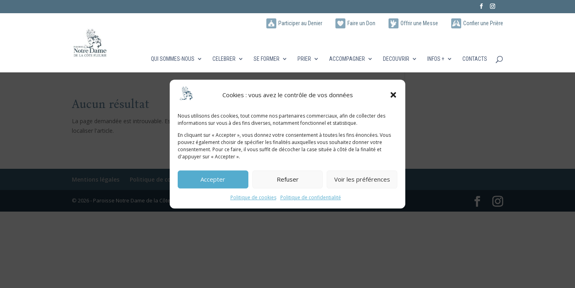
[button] (393, 95)
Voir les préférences (362, 180)
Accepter (212, 180)
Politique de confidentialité (310, 197)
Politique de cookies (253, 197)
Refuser (288, 180)
